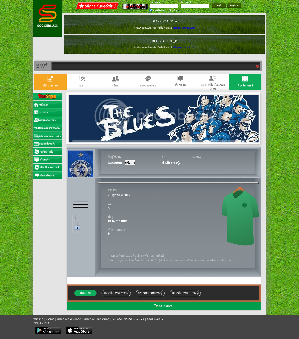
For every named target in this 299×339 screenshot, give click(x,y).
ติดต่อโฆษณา (155, 319)
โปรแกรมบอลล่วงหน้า (96, 319)
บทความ (85, 293)
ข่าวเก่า (49, 319)
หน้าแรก (38, 319)
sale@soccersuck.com (184, 27)
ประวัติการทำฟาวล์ (116, 293)
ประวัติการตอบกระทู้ (185, 293)
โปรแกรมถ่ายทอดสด (68, 319)
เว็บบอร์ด (117, 319)
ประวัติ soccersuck (134, 319)
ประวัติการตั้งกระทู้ (150, 293)
